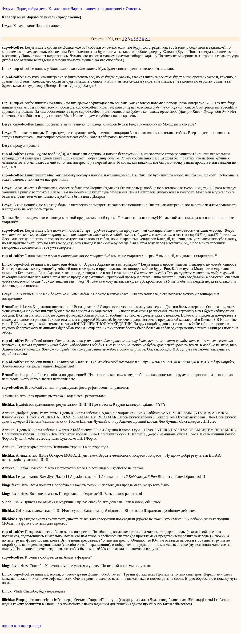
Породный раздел (30, 9)
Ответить (133, 9)
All (147, 39)
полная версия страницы (21, 626)
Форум (7, 9)
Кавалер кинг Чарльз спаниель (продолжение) (85, 9)
